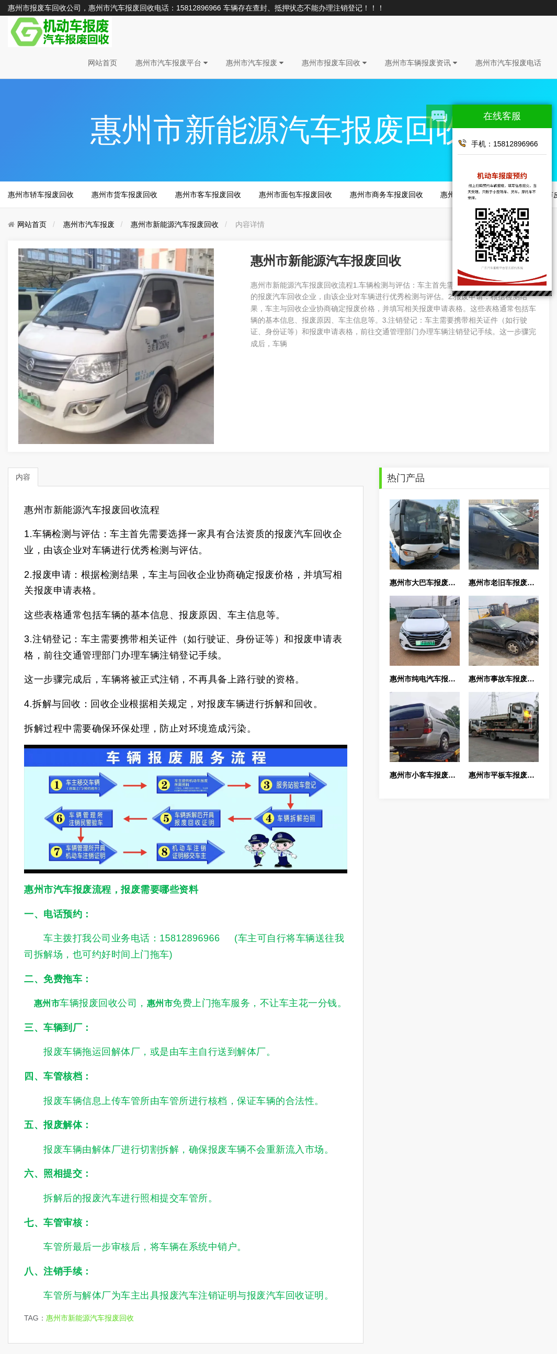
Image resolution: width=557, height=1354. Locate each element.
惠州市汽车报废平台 (171, 62)
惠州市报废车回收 (334, 62)
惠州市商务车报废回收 (386, 194)
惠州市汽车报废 (254, 62)
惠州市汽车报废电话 (508, 63)
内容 (23, 477)
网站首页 (102, 63)
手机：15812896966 (498, 143)
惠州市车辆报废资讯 (421, 62)
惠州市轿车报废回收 (41, 194)
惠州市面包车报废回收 (295, 194)
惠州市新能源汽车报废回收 (175, 224)
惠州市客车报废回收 (208, 194)
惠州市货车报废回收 (124, 194)
